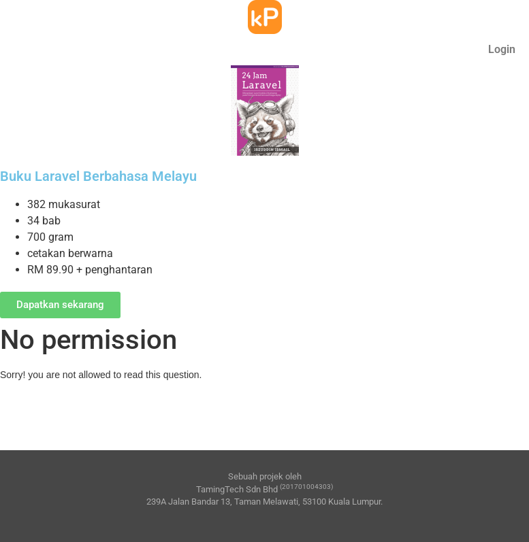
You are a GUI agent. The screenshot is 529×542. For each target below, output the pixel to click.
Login (501, 49)
